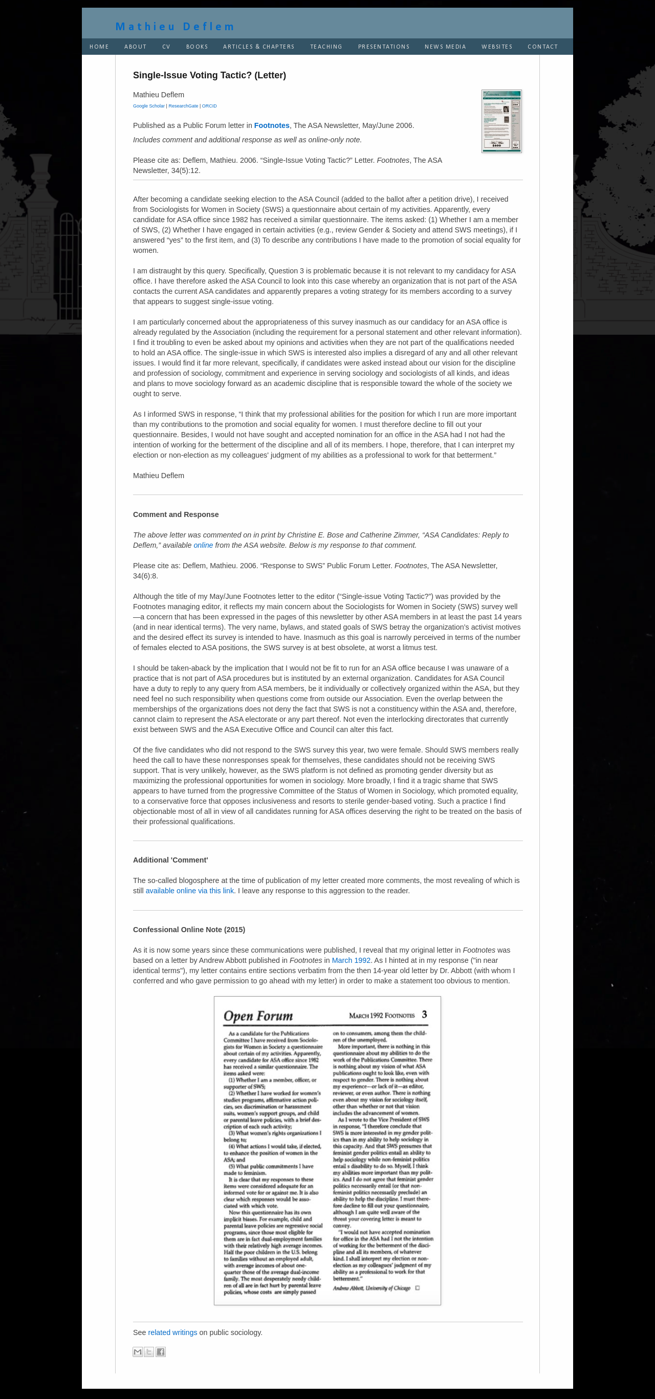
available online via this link (190, 891)
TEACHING (326, 47)
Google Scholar (149, 106)
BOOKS (197, 47)
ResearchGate (183, 106)
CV (166, 47)
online (203, 545)
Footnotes (272, 125)
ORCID (209, 106)
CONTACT (543, 47)
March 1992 (351, 960)
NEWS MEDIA (445, 47)
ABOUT (135, 47)
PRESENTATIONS (384, 47)
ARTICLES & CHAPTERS (259, 47)
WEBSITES (497, 47)
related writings (172, 1332)
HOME (99, 47)
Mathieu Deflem (176, 27)
